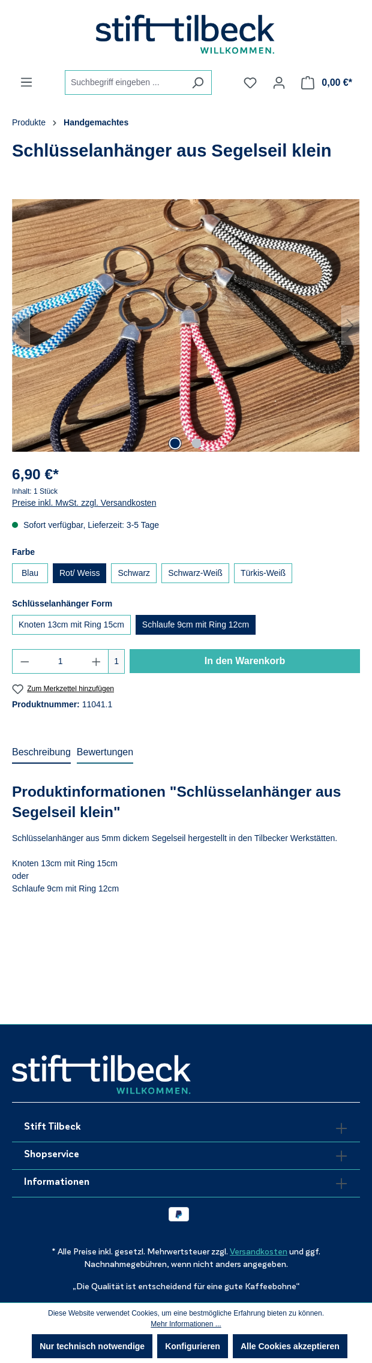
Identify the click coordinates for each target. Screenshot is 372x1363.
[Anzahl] (61, 661)
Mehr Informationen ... (186, 1324)
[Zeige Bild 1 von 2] (175, 443)
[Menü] (26, 82)
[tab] (41, 753)
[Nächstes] (350, 325)
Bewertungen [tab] (105, 752)
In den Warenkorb (245, 661)
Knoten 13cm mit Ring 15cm (71, 624)
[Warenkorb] (326, 83)
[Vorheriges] (21, 325)
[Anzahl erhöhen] (96, 661)
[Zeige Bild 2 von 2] (197, 443)
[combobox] (124, 82)
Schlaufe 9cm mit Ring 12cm (195, 624)
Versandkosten (258, 1251)
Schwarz (134, 573)
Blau (30, 573)
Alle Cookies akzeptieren (290, 1346)
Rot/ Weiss (79, 573)
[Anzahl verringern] (24, 661)
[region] (186, 325)
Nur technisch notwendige (92, 1346)
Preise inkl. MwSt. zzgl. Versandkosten (84, 503)
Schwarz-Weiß (195, 573)
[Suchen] (198, 82)
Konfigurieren (192, 1346)
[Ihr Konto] (279, 83)
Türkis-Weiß (263, 573)
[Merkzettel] (250, 83)
